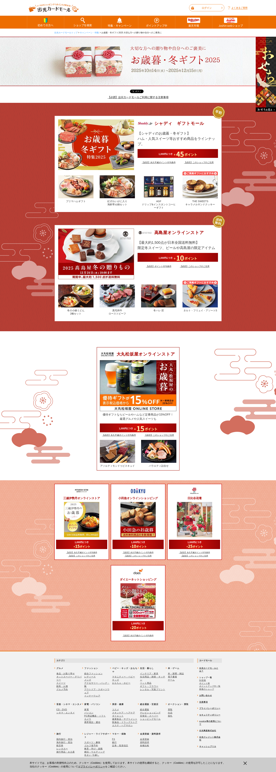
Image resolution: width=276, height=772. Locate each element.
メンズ (87, 680)
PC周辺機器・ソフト (95, 716)
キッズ (115, 680)
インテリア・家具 (149, 673)
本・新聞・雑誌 (176, 673)
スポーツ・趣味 (92, 742)
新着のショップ (206, 689)
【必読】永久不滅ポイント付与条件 (159, 162)
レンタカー (62, 748)
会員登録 (144, 739)
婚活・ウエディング (94, 752)
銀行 (114, 742)
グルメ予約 (62, 689)
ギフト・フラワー (149, 686)
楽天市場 (193, 22)
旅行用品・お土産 (65, 752)
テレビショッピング (150, 713)
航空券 (59, 745)
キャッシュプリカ (207, 746)
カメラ (87, 719)
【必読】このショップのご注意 (199, 162)
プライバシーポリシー (92, 766)
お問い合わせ (205, 695)
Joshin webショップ (230, 22)
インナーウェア (92, 696)
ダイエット (118, 716)
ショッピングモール (150, 719)
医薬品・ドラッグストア (124, 722)
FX (113, 739)
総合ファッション (93, 673)
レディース (90, 677)
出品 (170, 713)
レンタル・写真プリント (152, 689)
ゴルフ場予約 (91, 745)
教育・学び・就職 (93, 748)
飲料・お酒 (62, 686)
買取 (170, 709)
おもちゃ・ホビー (121, 683)
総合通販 (144, 709)
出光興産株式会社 (207, 730)
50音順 (202, 680)
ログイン (212, 7)
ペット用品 (145, 683)
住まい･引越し (91, 755)
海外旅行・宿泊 (64, 742)
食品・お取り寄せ (65, 673)
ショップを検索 (82, 22)
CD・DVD (61, 709)
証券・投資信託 (120, 745)
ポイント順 (204, 683)
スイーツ (61, 683)
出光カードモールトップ (66, 32)
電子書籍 (172, 677)
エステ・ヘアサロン (122, 725)
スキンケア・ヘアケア (123, 713)
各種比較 (144, 745)
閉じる (245, 763)
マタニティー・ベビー (123, 677)
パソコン (88, 713)
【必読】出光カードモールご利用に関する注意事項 (138, 97)
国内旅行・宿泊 (64, 739)
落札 (170, 716)
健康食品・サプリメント (124, 719)
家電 (86, 709)
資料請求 (144, 742)
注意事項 (203, 702)
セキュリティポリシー (209, 715)
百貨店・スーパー (149, 716)
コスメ (115, 709)
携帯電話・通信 (92, 722)
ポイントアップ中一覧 (209, 686)
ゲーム (171, 680)
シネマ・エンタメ (65, 713)
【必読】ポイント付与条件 (158, 266)
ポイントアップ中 (156, 22)
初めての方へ (45, 22)
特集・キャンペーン (119, 22)
